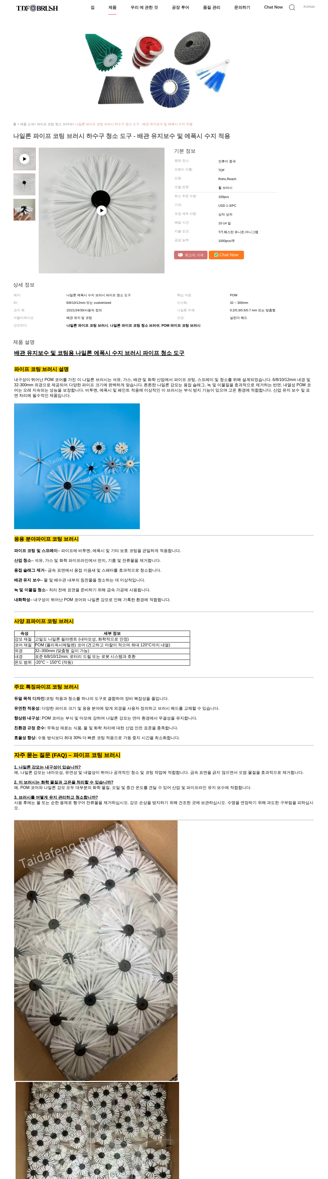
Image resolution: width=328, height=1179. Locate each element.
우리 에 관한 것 (144, 7)
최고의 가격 (190, 255)
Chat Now (273, 7)
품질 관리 (211, 7)
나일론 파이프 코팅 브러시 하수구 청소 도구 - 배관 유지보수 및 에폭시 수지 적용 (134, 124)
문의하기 (242, 7)
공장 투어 (180, 7)
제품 (112, 7)
